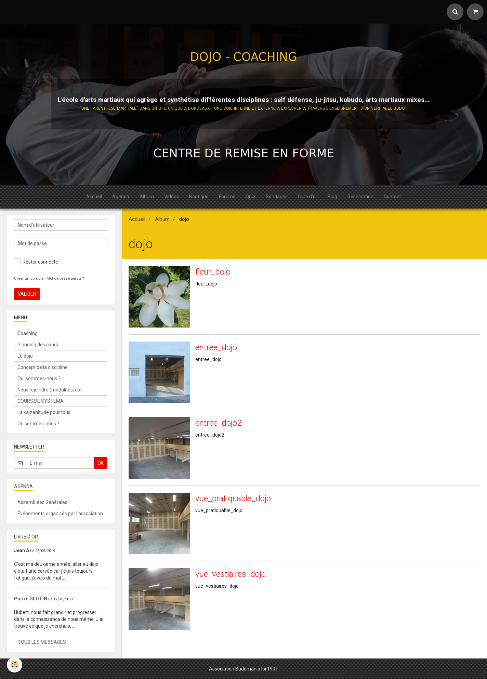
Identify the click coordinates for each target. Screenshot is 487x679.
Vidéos (171, 196)
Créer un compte (28, 278)
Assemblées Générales (42, 502)
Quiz (250, 196)
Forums (227, 196)
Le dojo (25, 356)
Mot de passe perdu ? (65, 278)
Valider (27, 294)
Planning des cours (37, 344)
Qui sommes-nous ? (39, 378)
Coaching (27, 333)
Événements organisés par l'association (60, 513)
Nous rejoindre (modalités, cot (49, 389)
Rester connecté (36, 261)
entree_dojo (216, 347)
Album (147, 196)
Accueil (94, 196)
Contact (392, 196)
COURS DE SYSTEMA (40, 401)
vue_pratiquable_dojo (233, 498)
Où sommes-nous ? (38, 423)
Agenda (120, 196)
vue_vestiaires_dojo (230, 574)
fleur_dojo (213, 272)
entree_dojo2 (218, 423)
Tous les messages (42, 642)
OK (100, 463)
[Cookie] (14, 665)
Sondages (277, 196)
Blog (332, 196)
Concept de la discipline (42, 367)
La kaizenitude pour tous (43, 412)
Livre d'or (307, 196)
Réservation (360, 196)
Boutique (199, 196)
